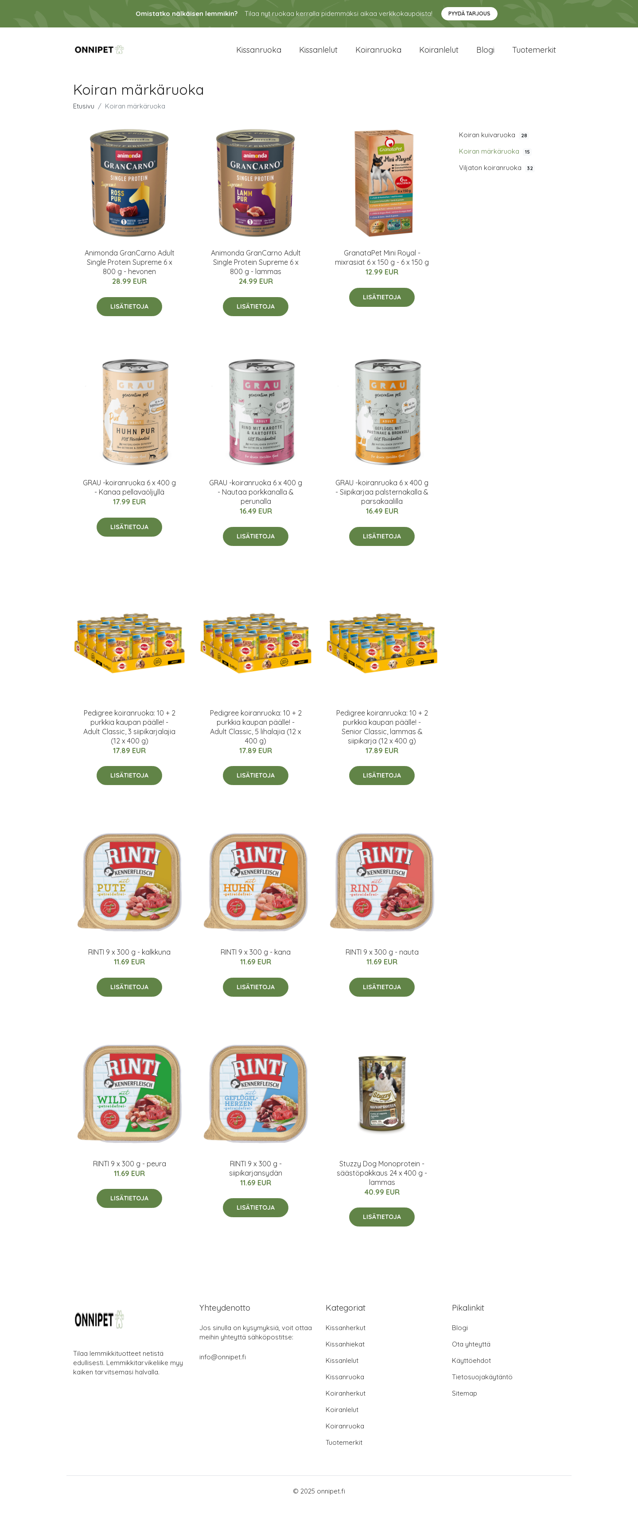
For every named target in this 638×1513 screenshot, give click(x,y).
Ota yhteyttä (471, 1351)
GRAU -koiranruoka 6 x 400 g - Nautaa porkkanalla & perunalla (255, 498)
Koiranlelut (439, 53)
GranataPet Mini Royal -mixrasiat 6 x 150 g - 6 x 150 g (382, 264)
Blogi (485, 53)
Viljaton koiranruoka (497, 174)
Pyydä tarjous (469, 13)
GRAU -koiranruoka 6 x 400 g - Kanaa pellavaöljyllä (129, 494)
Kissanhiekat (345, 1351)
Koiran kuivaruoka (494, 141)
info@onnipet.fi (222, 1363)
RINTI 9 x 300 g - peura (129, 1169)
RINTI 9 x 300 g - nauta (382, 958)
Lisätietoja (129, 313)
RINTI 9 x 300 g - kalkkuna (129, 958)
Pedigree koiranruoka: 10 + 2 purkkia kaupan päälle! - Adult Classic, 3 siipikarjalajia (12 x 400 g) (129, 733)
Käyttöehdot (471, 1367)
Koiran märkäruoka (495, 157)
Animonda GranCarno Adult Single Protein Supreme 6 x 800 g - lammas (256, 268)
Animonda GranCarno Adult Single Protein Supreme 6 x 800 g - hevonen (130, 268)
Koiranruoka (378, 53)
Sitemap (464, 1400)
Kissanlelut (318, 53)
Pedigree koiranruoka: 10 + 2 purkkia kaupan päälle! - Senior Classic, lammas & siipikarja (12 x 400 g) (382, 733)
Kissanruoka (258, 53)
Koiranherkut (346, 1400)
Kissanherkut (346, 1334)
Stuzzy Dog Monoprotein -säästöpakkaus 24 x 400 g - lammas (382, 1179)
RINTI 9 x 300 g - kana (256, 958)
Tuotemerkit (534, 53)
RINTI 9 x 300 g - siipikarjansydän (255, 1174)
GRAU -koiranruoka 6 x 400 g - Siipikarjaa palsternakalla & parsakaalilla (381, 498)
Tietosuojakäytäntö (482, 1383)
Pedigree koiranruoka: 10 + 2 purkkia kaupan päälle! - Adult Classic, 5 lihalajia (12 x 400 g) (256, 733)
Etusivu (83, 112)
